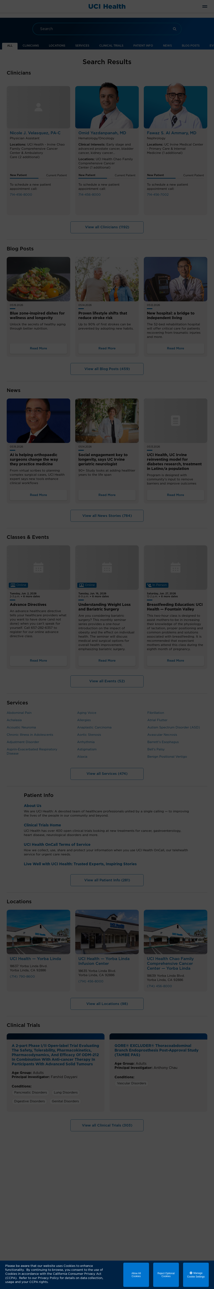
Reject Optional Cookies (166, 1275)
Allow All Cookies (136, 1275)
